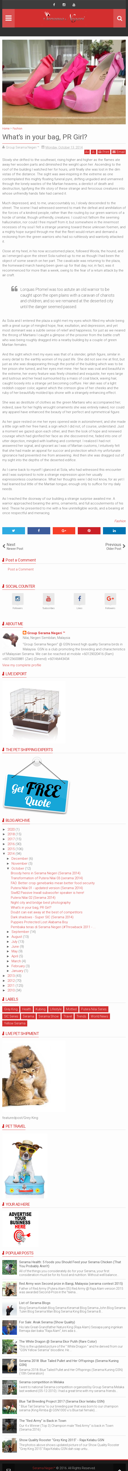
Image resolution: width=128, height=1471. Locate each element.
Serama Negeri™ (43, 1468)
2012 (11, 981)
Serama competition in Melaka (41, 1382)
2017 (11, 839)
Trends (81, 1016)
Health (26, 1009)
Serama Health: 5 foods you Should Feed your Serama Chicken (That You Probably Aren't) (70, 1264)
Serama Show (49, 1016)
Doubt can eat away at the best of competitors (46, 912)
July (14, 942)
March (16, 961)
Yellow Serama (14, 1023)
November (19, 864)
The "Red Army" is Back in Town (42, 1421)
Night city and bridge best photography (41, 903)
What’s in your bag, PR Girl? (31, 907)
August (17, 937)
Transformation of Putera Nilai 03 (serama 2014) (47, 878)
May (14, 951)
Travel (67, 1016)
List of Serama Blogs (34, 1303)
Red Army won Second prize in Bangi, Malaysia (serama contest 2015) (71, 1284)
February (18, 966)
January (17, 971)
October (18, 868)
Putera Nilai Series (94, 1009)
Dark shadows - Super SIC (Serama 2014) (42, 917)
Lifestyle (56, 1009)
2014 (11, 854)
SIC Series (11, 1016)
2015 (11, 849)
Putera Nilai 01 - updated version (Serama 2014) (47, 888)
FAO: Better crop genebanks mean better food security (53, 883)
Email (118, 152)
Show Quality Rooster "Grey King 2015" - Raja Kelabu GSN (61, 1440)
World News (99, 1016)
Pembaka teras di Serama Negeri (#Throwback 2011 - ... (53, 927)
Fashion (120, 521)
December (20, 859)
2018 (11, 834)
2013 (11, 976)
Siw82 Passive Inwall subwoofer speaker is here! (47, 893)
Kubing (41, 1009)
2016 (11, 844)
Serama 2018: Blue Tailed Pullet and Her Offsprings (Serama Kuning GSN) (69, 1363)
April (15, 956)
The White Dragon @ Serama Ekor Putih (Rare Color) (58, 1341)
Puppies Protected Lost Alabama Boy (39, 922)
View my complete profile (21, 665)
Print (103, 152)
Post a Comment (21, 569)
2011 (11, 986)
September (20, 932)
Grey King (11, 1009)
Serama (28, 1016)
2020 (11, 829)
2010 (11, 990)
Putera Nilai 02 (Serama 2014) (33, 898)
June (15, 947)
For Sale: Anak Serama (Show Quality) (47, 1322)
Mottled (71, 1009)
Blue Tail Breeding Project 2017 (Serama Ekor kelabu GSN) (62, 1401)
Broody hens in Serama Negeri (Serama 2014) (45, 873)
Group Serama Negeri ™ (46, 633)
